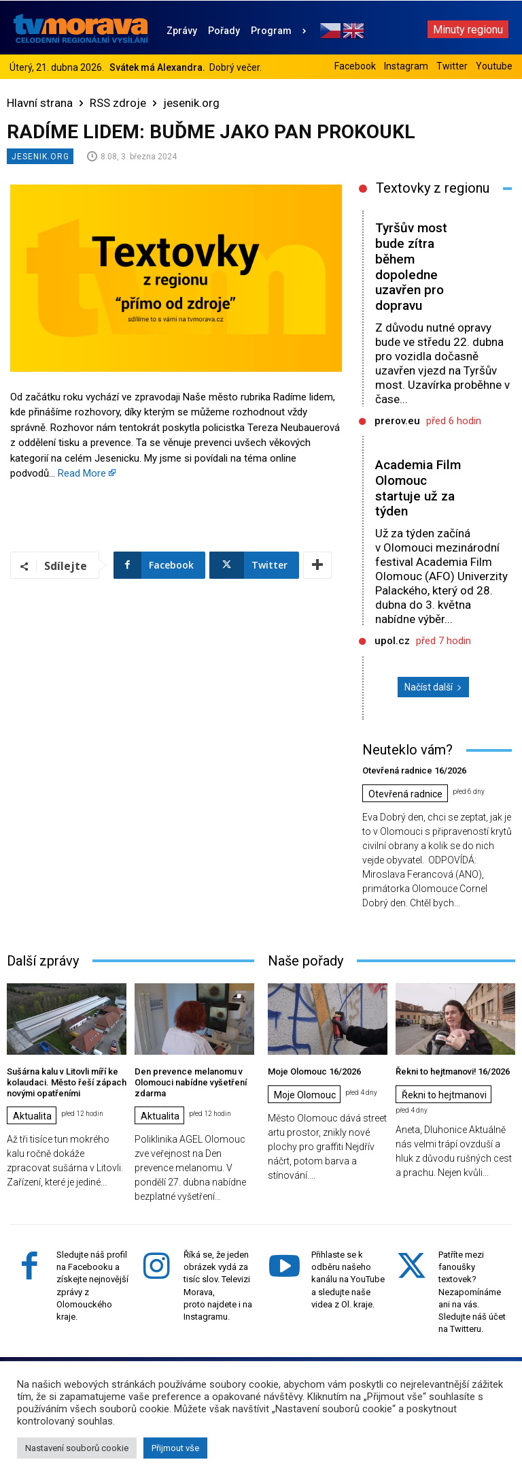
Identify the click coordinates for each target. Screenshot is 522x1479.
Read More (82, 473)
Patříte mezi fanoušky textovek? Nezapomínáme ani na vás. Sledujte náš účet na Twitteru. (472, 1292)
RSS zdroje (118, 103)
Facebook (355, 66)
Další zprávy (43, 961)
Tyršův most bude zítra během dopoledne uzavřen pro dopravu (411, 266)
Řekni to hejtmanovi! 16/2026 (453, 1071)
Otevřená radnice (405, 794)
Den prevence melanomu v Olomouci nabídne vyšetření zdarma (191, 1082)
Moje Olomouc (305, 1095)
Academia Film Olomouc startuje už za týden (418, 488)
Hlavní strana (40, 103)
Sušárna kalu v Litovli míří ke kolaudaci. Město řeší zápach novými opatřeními (66, 1082)
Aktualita (32, 1116)
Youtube (494, 66)
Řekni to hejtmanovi (444, 1095)
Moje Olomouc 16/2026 (314, 1071)
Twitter (452, 66)
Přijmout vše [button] (175, 1448)
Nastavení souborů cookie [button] (76, 1448)
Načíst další (433, 687)
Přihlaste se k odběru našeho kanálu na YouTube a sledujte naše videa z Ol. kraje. (348, 1279)
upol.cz (392, 641)
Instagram (406, 66)
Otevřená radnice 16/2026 (414, 770)
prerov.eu (397, 421)
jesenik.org (191, 103)
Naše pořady (305, 961)
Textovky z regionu (432, 188)
